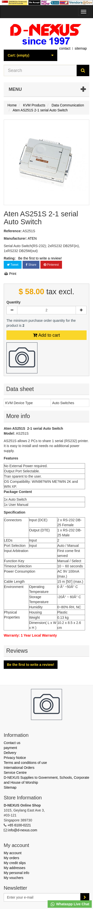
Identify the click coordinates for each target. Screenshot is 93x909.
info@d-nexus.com (22, 830)
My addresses (14, 868)
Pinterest (51, 264)
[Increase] (81, 310)
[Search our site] (40, 70)
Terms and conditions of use (25, 763)
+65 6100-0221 (19, 825)
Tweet (12, 264)
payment (10, 748)
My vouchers (13, 878)
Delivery (10, 753)
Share (31, 264)
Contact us (12, 743)
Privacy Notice (15, 758)
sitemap (81, 48)
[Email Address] (42, 897)
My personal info (16, 873)
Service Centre (15, 773)
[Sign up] (84, 897)
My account (13, 853)
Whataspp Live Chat (69, 904)
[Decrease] (11, 310)
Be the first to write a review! (40, 258)
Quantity (13, 302)
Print (10, 274)
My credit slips (15, 863)
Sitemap (10, 787)
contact (64, 48)
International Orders (19, 768)
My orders (11, 858)
